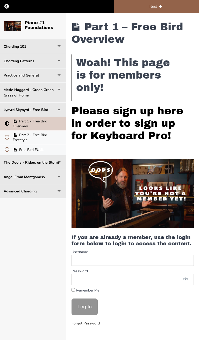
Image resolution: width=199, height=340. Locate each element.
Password (80, 271)
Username (80, 251)
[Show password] (185, 279)
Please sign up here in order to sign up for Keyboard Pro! (127, 123)
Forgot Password (86, 323)
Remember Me (85, 290)
